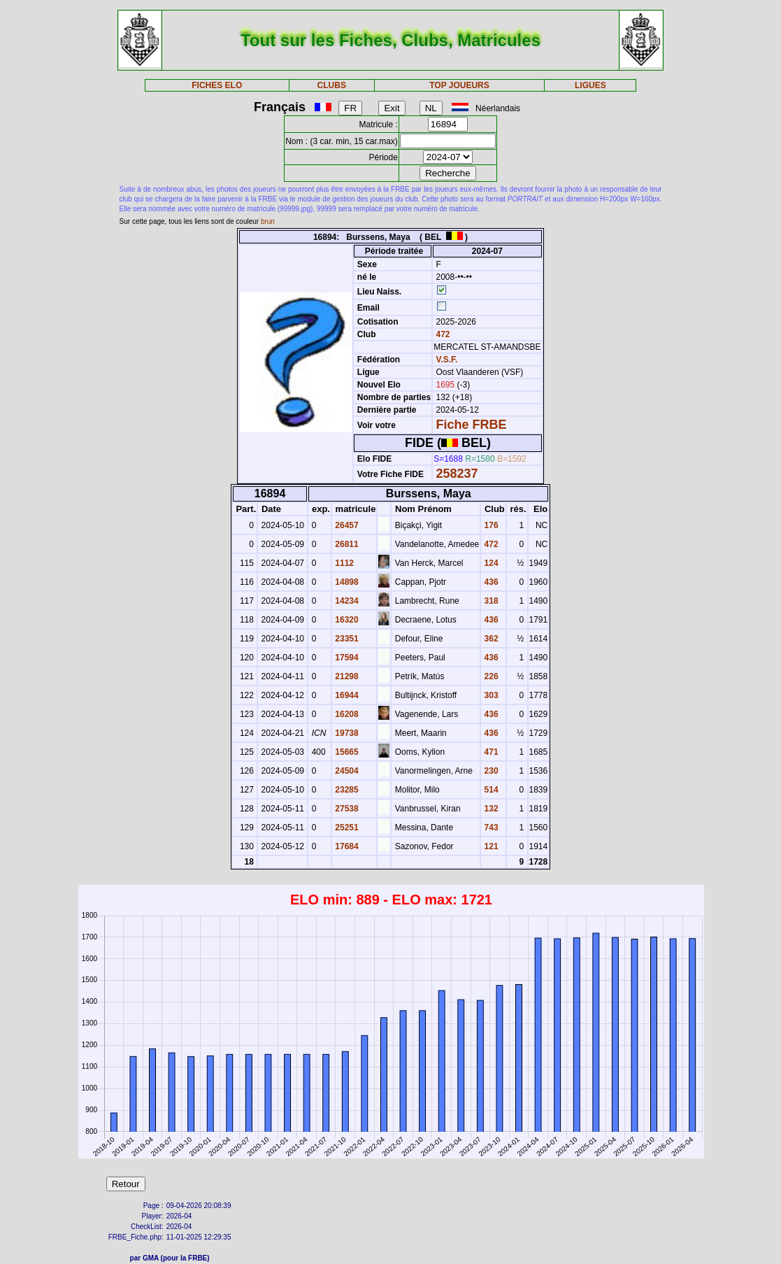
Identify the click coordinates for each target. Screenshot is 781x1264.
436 (490, 582)
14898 (346, 582)
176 (490, 525)
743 (490, 827)
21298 (346, 676)
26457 (346, 525)
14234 (346, 601)
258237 (457, 474)
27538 (346, 809)
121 (490, 846)
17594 (346, 657)
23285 (346, 790)
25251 (346, 827)
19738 (346, 733)
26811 (346, 544)
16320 (346, 620)
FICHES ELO (217, 85)
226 (490, 676)
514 (490, 790)
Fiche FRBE (471, 425)
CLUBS (331, 85)
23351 (346, 639)
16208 (346, 714)
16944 (346, 695)
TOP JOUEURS (459, 85)
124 (490, 563)
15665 (346, 752)
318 (490, 601)
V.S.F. (447, 359)
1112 (343, 563)
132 (490, 809)
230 (490, 771)
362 (490, 639)
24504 (346, 771)
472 (442, 334)
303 (490, 695)
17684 (346, 846)
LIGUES (590, 85)
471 (490, 752)
